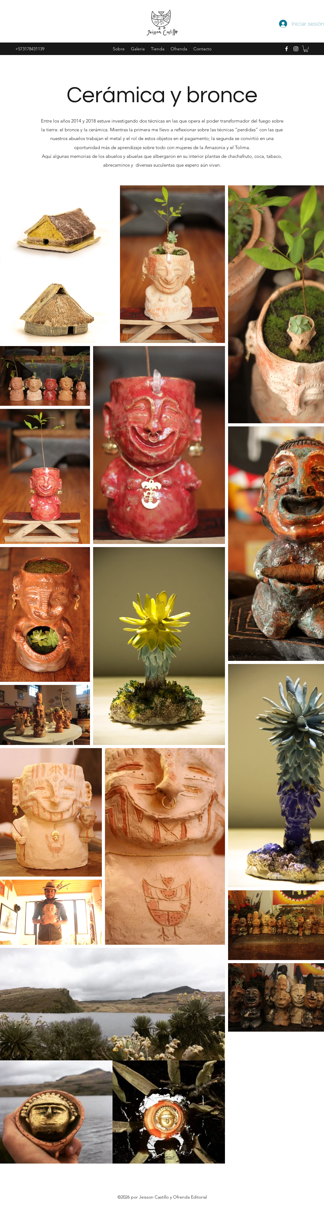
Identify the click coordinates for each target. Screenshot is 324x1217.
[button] (306, 49)
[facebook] (286, 49)
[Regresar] (162, 1157)
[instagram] (296, 49)
